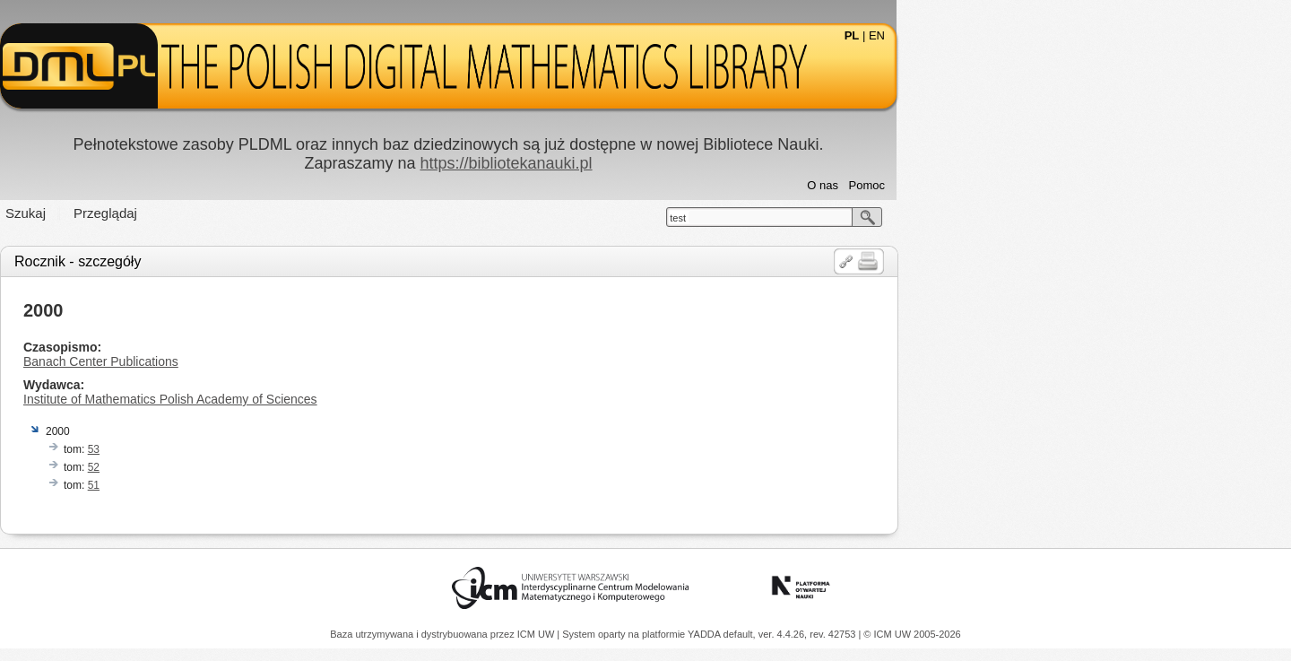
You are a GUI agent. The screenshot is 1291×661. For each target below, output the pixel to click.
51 (291, 485)
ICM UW (537, 634)
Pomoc (1064, 185)
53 (291, 449)
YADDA (705, 634)
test (875, 218)
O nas (1019, 185)
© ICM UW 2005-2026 (911, 634)
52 (291, 467)
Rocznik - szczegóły (275, 261)
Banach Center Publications (298, 361)
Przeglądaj (302, 213)
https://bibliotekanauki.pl (703, 163)
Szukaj (223, 213)
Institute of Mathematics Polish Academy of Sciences (368, 399)
